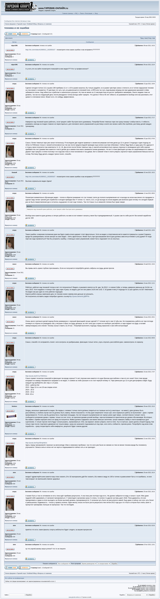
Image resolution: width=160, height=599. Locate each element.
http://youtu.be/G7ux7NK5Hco (36, 376)
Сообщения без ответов (12, 21)
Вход (96, 13)
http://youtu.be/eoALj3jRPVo (79, 296)
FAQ (76, 13)
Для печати (9, 38)
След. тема (151, 38)
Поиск (82, 13)
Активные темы (25, 21)
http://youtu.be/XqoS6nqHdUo (36, 443)
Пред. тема (143, 38)
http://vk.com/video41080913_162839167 (40, 50)
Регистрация (88, 13)
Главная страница (67, 13)
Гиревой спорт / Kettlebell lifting (26, 24)
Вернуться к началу (11, 60)
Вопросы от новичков (45, 24)
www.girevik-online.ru (74, 597)
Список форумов (10, 24)
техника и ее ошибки (16, 28)
